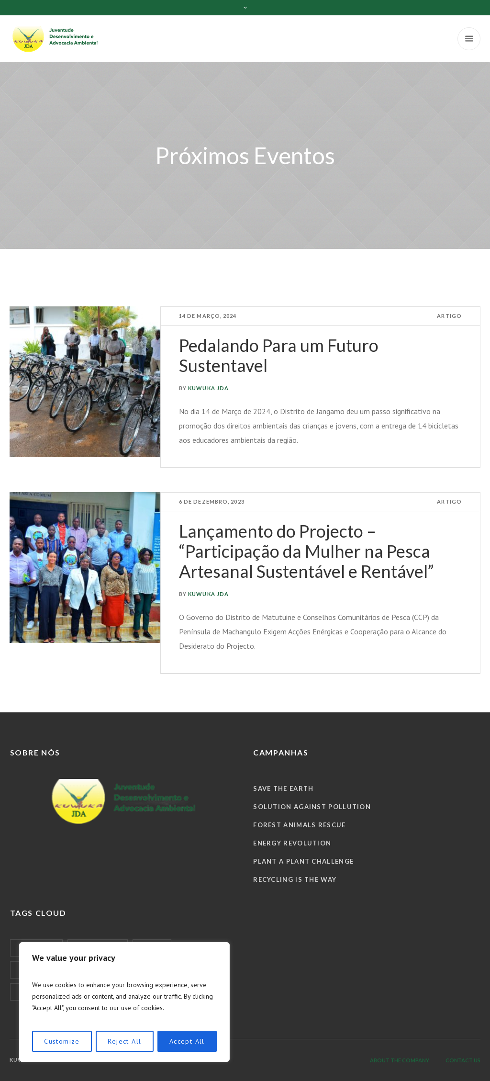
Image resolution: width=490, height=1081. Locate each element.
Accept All (187, 1041)
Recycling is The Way (294, 879)
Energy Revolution (292, 843)
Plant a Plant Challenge (303, 861)
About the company (399, 1060)
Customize (62, 1041)
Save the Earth (283, 788)
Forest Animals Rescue (299, 825)
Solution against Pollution (312, 807)
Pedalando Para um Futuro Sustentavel (279, 355)
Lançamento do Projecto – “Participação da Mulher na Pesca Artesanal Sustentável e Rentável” (306, 551)
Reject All (124, 1041)
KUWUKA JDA (208, 388)
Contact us (462, 1060)
